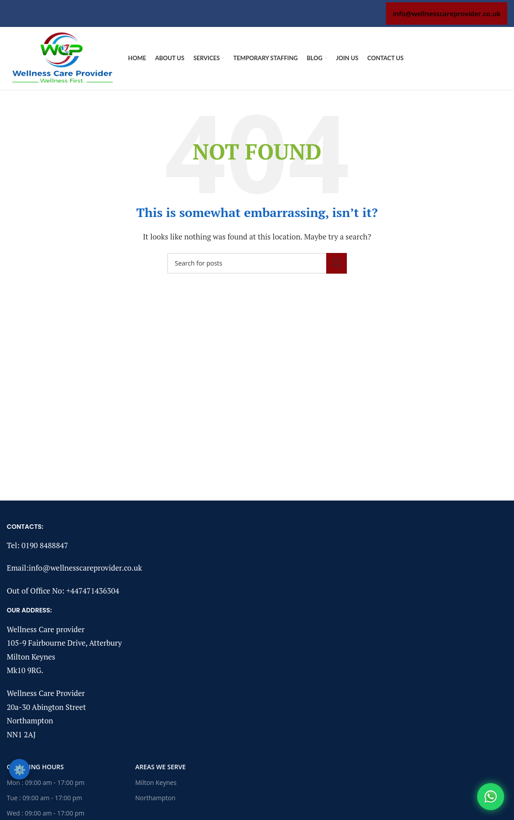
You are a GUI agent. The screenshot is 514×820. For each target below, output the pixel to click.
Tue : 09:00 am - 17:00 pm (44, 797)
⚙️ (19, 769)
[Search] (257, 263)
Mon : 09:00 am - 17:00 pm (45, 782)
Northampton (155, 797)
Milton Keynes (156, 782)
